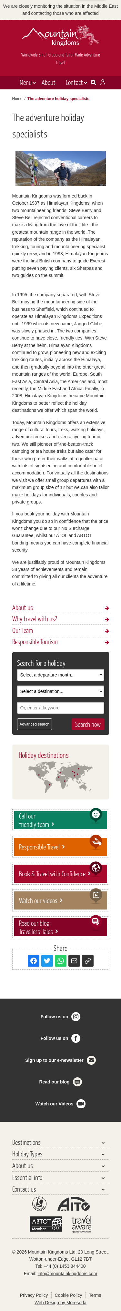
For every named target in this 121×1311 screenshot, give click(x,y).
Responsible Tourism (35, 641)
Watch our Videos (54, 1103)
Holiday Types (27, 1154)
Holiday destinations (44, 754)
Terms (95, 1295)
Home (17, 99)
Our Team (22, 630)
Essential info (27, 1177)
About (48, 82)
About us (22, 607)
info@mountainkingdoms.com (67, 1273)
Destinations (26, 1142)
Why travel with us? (34, 619)
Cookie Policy (68, 1295)
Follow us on (54, 1016)
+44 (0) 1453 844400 (65, 1266)
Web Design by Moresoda (60, 1302)
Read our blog (54, 1081)
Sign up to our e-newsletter (54, 1060)
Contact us (24, 1189)
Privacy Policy (34, 1295)
